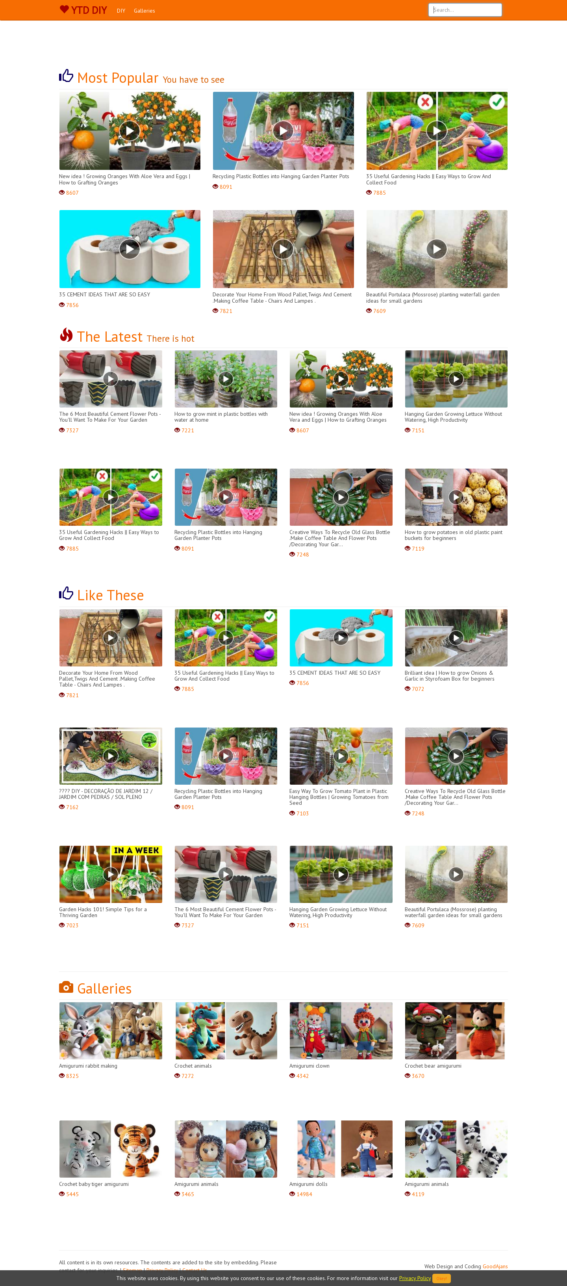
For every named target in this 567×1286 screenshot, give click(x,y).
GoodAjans (495, 1266)
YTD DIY (83, 10)
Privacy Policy (415, 1278)
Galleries (144, 10)
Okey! (441, 1278)
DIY (121, 10)
